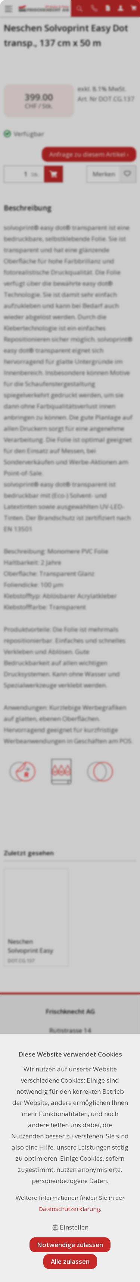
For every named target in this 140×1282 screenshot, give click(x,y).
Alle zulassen (70, 1261)
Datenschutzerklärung (69, 1208)
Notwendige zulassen (70, 1244)
